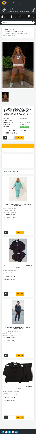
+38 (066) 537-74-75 (24, 9)
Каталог (12, 29)
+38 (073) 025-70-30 (13, 9)
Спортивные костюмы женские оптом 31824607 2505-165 (18, 387)
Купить (19, 138)
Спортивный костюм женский (14, 31)
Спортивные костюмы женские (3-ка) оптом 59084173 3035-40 (18, 328)
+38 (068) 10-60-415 (13, 11)
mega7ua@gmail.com (24, 11)
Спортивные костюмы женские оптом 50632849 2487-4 (18, 266)
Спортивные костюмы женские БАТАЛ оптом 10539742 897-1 (18, 204)
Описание (6, 145)
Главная (5, 29)
